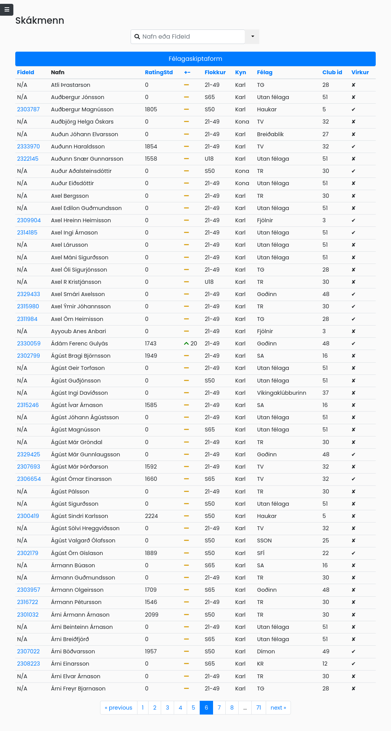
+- (187, 72)
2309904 (29, 220)
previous (118, 707)
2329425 (28, 454)
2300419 (28, 516)
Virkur (360, 72)
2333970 (28, 146)
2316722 (27, 602)
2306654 (29, 479)
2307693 (28, 467)
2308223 (28, 664)
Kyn (240, 72)
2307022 (28, 651)
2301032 (28, 615)
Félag (265, 72)
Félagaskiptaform (195, 58)
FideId (25, 72)
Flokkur (215, 72)
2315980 (28, 306)
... (245, 707)
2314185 (27, 232)
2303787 (28, 109)
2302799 (28, 356)
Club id (333, 72)
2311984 (27, 319)
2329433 (28, 294)
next (278, 707)
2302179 (28, 553)
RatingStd (159, 72)
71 (258, 707)
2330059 (28, 343)
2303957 (28, 590)
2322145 (28, 159)
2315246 (28, 405)
